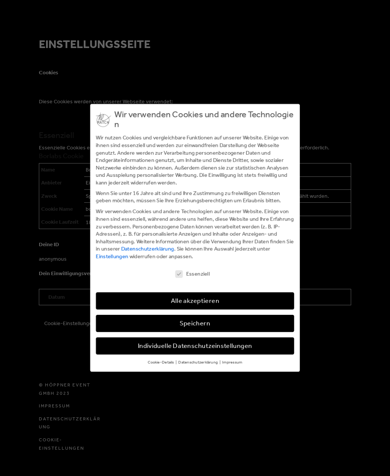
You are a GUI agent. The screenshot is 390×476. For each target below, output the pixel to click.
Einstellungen (112, 256)
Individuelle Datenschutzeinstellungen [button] (195, 347)
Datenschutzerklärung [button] (198, 363)
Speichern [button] (195, 324)
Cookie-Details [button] (160, 363)
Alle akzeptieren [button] (195, 301)
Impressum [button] (232, 363)
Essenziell (192, 274)
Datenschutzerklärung (147, 249)
